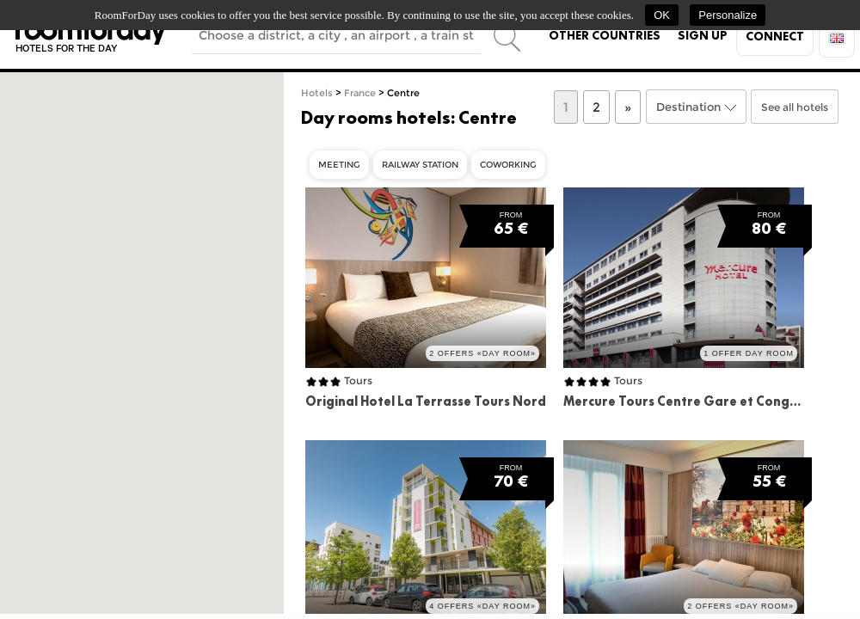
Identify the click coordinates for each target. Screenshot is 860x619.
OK (662, 15)
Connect (775, 36)
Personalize (727, 15)
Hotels (317, 93)
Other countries (604, 35)
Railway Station (420, 164)
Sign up (703, 35)
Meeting (339, 164)
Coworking (508, 164)
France (360, 93)
